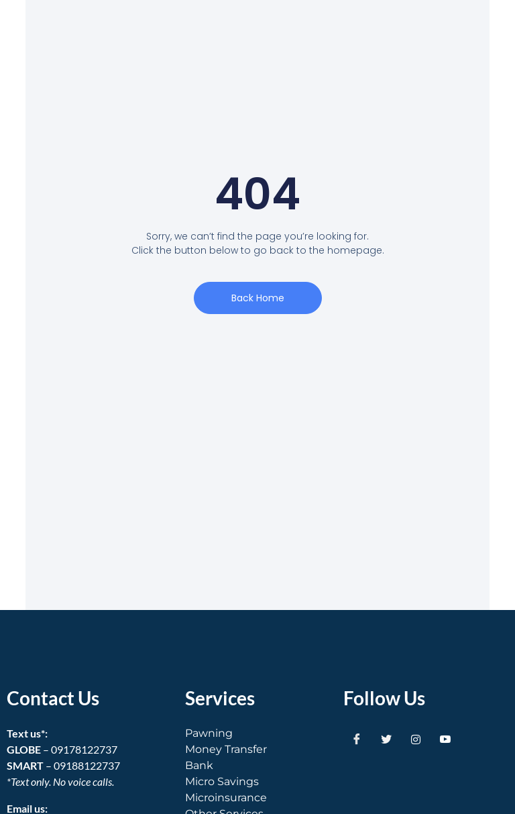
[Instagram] (416, 739)
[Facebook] (357, 739)
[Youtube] (445, 739)
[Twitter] (386, 739)
